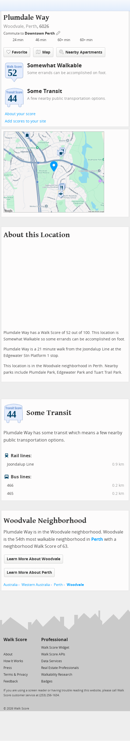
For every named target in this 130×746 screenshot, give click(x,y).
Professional (54, 639)
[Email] (23, 647)
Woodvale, (14, 26)
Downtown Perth (40, 33)
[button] (54, 166)
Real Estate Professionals (60, 668)
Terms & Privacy (15, 675)
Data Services (51, 661)
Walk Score (15, 639)
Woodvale (75, 585)
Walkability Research (56, 675)
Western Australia (36, 585)
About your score (20, 114)
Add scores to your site (25, 121)
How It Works (13, 661)
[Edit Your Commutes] (58, 32)
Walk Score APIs (53, 654)
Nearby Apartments (80, 52)
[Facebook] (15, 647)
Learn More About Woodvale (33, 559)
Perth (31, 26)
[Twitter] (6, 647)
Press (7, 668)
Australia (10, 585)
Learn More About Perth (29, 572)
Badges (46, 681)
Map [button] (43, 52)
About (7, 654)
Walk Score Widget (55, 647)
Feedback (10, 681)
